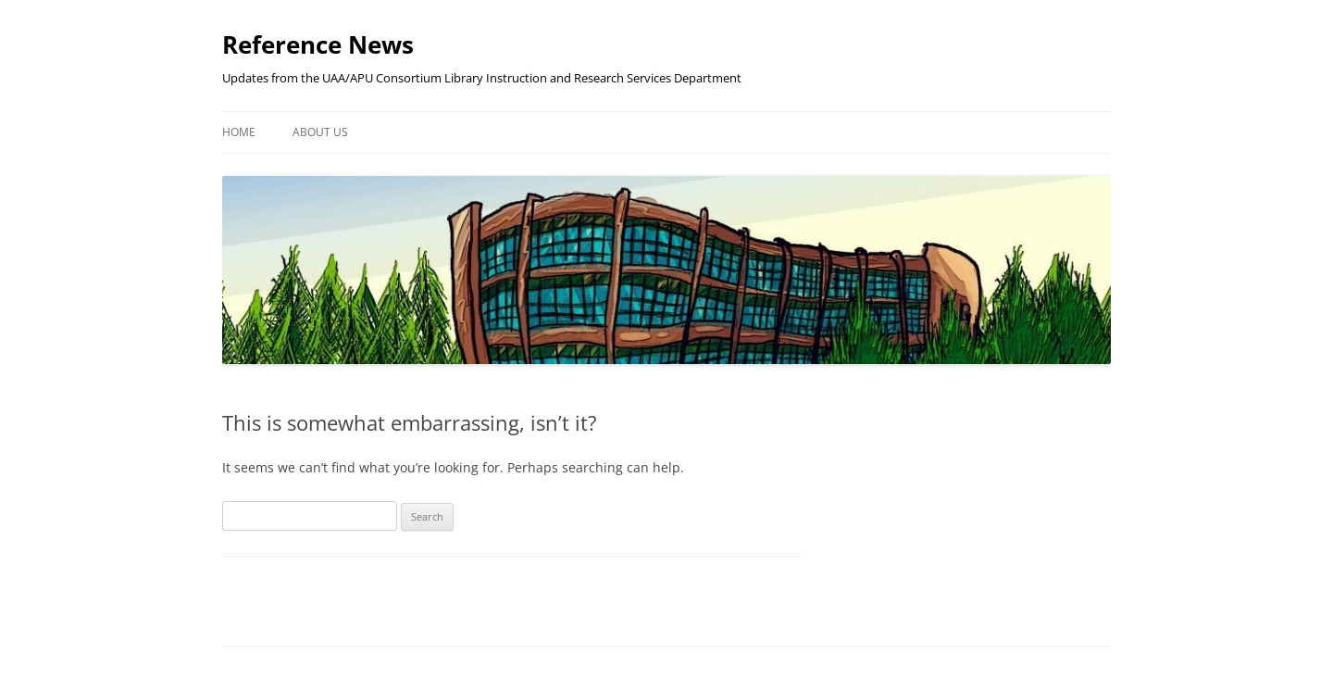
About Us (320, 132)
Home (238, 132)
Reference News (318, 44)
